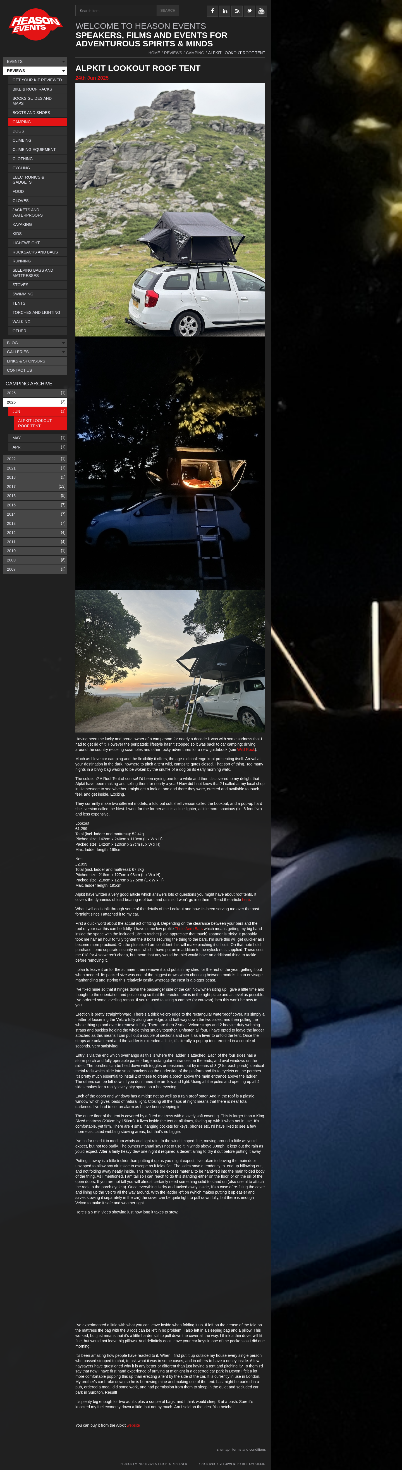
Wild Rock (246, 749)
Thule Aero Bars (189, 928)
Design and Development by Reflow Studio (231, 1464)
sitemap (223, 1449)
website (133, 1425)
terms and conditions (249, 1449)
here (246, 899)
